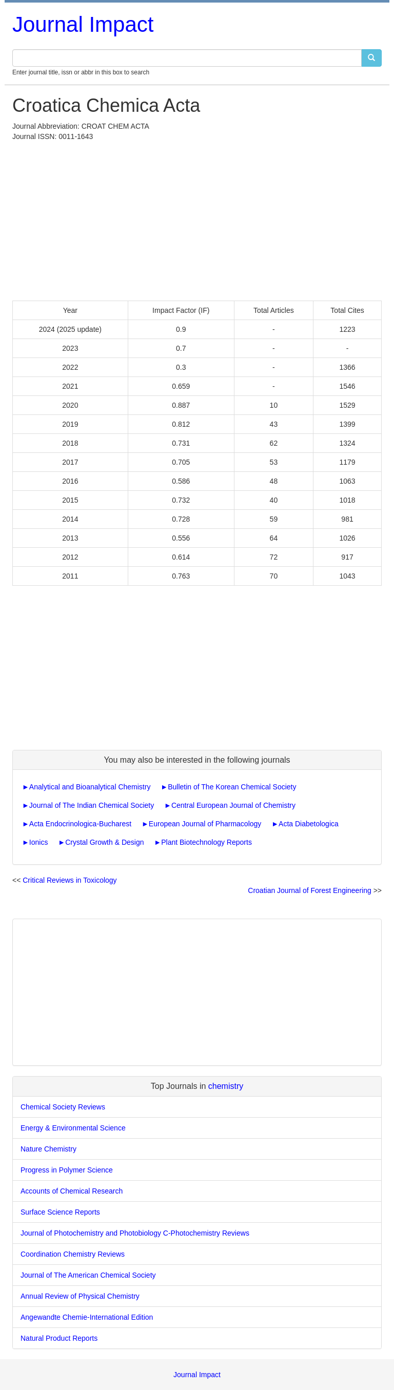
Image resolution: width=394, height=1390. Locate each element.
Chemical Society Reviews (63, 1107)
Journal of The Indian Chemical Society (91, 805)
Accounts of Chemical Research (72, 1191)
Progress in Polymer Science (67, 1170)
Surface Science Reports (60, 1212)
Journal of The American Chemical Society (88, 1275)
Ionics (38, 842)
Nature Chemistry (48, 1149)
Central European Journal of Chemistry (233, 805)
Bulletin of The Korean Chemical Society (232, 787)
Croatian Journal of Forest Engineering (309, 890)
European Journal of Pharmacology (205, 824)
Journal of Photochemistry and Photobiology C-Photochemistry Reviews (135, 1233)
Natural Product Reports (59, 1338)
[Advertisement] (197, 218)
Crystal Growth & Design (104, 842)
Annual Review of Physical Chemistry (80, 1296)
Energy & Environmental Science (73, 1128)
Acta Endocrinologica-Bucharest (80, 824)
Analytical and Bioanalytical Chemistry (90, 787)
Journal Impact (82, 24)
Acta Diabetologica (309, 824)
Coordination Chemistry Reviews (73, 1254)
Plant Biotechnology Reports (206, 842)
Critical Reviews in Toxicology (69, 880)
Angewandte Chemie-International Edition (87, 1317)
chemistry (225, 1086)
